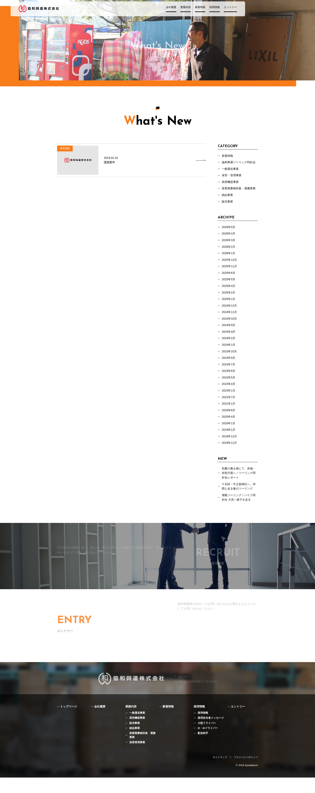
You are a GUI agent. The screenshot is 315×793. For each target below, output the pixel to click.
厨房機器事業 (231, 184)
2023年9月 (229, 367)
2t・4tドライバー (208, 743)
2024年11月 (230, 319)
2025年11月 (230, 271)
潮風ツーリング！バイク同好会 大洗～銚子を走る (240, 512)
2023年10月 (230, 360)
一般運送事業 (137, 727)
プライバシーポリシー (246, 772)
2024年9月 (229, 333)
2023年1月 (229, 401)
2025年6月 (229, 278)
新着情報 (216, 9)
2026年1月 (229, 257)
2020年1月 (229, 435)
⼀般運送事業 (231, 170)
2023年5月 (229, 387)
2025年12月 (230, 264)
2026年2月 (229, 251)
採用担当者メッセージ (211, 732)
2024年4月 (229, 339)
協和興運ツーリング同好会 (240, 163)
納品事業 (228, 197)
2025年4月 (229, 292)
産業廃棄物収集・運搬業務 (240, 191)
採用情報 (230, 9)
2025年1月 (229, 305)
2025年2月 (229, 298)
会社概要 (187, 9)
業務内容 (201, 9)
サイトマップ (220, 772)
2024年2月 (229, 346)
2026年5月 (229, 230)
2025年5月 (229, 285)
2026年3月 (229, 244)
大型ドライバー (207, 737)
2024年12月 (230, 312)
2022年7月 (229, 408)
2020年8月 (229, 421)
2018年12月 (230, 449)
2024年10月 (230, 326)
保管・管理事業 (232, 177)
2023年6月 (229, 380)
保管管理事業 (137, 757)
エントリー (246, 9)
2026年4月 (229, 237)
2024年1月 (229, 353)
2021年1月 (229, 414)
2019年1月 (229, 442)
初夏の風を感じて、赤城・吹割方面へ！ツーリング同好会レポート (240, 486)
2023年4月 (229, 394)
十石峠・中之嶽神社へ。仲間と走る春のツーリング (240, 500)
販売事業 (228, 204)
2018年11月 (230, 455)
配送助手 (203, 748)
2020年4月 (229, 428)
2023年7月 (229, 374)
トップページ (69, 721)
